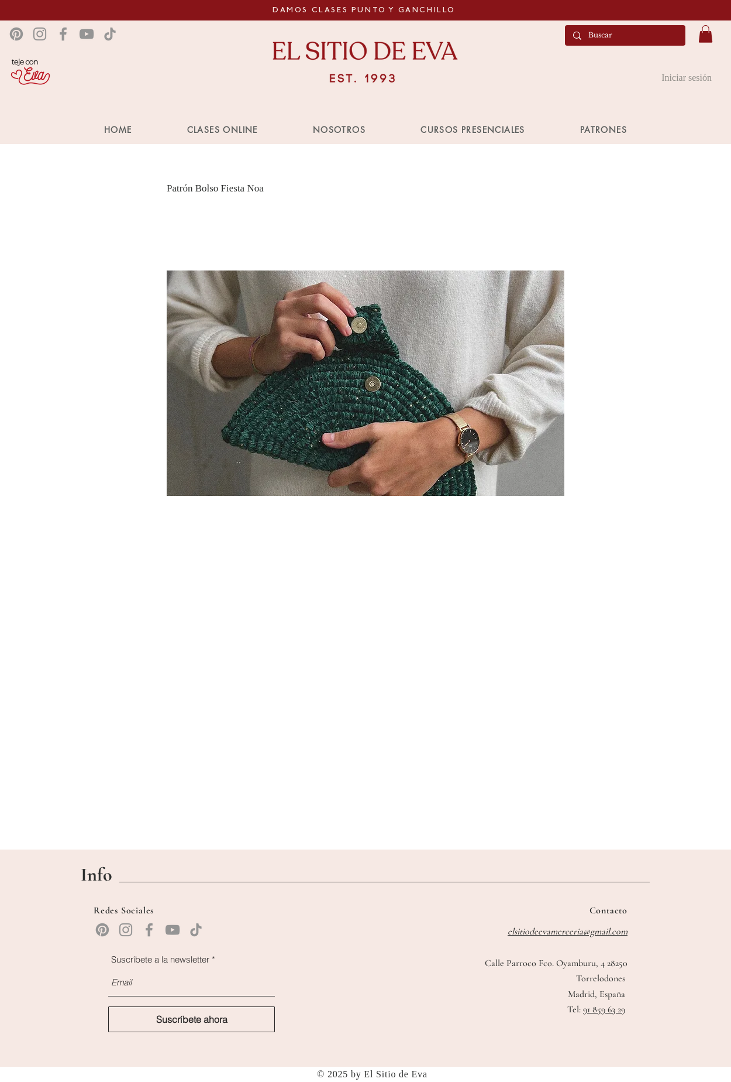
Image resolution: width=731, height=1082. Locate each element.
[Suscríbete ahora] (191, 1019)
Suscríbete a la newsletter (160, 959)
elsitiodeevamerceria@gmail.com (567, 931)
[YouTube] (86, 34)
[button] (705, 34)
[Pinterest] (16, 34)
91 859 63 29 (604, 1009)
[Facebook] (63, 34)
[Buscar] (624, 35)
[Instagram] (40, 34)
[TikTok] (110, 34)
